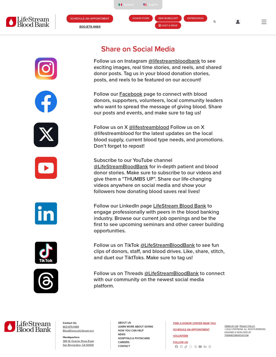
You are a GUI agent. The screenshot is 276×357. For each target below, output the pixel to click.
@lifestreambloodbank (174, 61)
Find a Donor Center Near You (194, 323)
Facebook (130, 94)
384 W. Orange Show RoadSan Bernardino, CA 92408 (78, 343)
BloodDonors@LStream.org (78, 331)
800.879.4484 (89, 26)
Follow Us (180, 342)
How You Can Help (131, 331)
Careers (123, 342)
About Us (124, 323)
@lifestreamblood (149, 127)
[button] (238, 22)
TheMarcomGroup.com (236, 335)
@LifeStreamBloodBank (121, 166)
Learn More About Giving (135, 327)
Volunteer (180, 336)
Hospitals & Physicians (134, 338)
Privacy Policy (247, 326)
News (121, 335)
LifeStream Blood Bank (179, 206)
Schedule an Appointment (191, 330)
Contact (124, 346)
